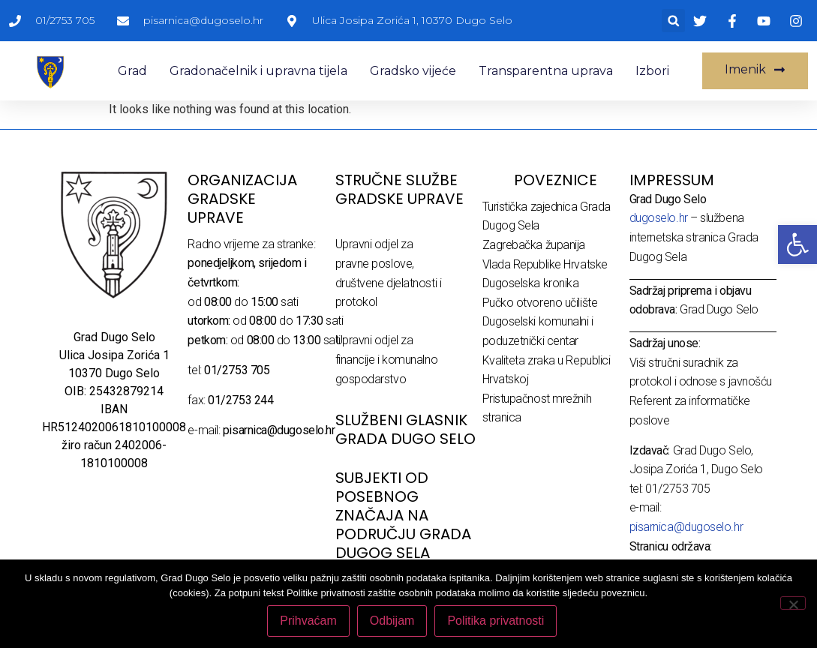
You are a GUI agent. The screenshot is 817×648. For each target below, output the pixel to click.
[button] (673, 20)
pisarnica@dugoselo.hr (686, 527)
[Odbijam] (793, 603)
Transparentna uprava (546, 71)
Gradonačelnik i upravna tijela (258, 71)
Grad (132, 71)
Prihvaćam (308, 620)
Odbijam (392, 620)
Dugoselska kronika (530, 283)
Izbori (652, 71)
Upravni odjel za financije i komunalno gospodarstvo (386, 359)
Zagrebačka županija (533, 245)
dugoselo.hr (658, 218)
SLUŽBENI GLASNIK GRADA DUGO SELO (405, 429)
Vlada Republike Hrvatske (545, 264)
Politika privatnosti (496, 620)
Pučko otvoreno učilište (540, 303)
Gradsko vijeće (413, 71)
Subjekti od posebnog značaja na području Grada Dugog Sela (403, 515)
